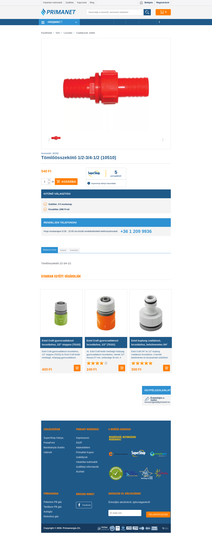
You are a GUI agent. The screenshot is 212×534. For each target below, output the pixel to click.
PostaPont (49, 443)
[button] (49, 180)
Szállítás (69, 2)
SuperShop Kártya (53, 438)
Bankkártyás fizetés (54, 448)
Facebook (84, 505)
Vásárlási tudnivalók (52, 2)
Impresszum (82, 438)
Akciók (119, 22)
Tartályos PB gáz (53, 508)
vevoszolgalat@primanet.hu (157, 403)
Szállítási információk (87, 467)
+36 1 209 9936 (136, 231)
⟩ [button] (163, 140)
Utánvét (48, 453)
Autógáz (48, 512)
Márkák (132, 22)
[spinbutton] (44, 181)
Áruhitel (80, 472)
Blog (92, 2)
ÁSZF (79, 443)
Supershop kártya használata (101, 183)
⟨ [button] (49, 140)
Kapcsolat (82, 2)
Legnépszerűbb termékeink (96, 22)
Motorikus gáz (51, 517)
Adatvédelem (83, 448)
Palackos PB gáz (53, 503)
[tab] (55, 250)
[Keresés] (118, 12)
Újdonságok (147, 22)
